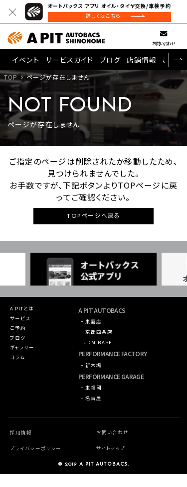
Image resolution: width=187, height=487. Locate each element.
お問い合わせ (164, 45)
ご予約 (19, 334)
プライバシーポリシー (40, 461)
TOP (10, 79)
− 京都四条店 (100, 336)
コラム (19, 369)
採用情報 (23, 445)
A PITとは (25, 311)
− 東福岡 (94, 397)
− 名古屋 (94, 410)
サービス (22, 322)
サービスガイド (69, 62)
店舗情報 (142, 62)
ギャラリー (25, 357)
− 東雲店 (94, 324)
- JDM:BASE (99, 349)
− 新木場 (94, 373)
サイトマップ (113, 461)
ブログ (110, 62)
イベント (25, 62)
